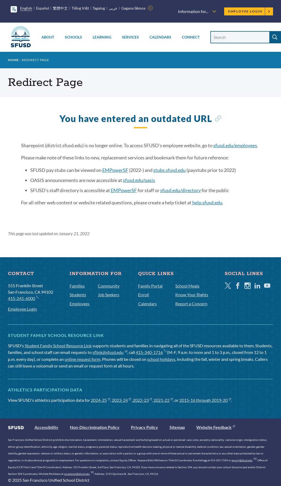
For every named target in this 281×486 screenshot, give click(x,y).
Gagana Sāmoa (133, 8)
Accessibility (46, 427)
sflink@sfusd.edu (109, 352)
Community (109, 285)
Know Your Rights (191, 294)
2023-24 (121, 400)
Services (130, 37)
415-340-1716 (151, 352)
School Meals (187, 285)
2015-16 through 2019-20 (205, 400)
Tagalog (99, 8)
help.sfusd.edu (207, 202)
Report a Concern (191, 303)
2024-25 (100, 400)
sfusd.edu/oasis (139, 180)
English (26, 8)
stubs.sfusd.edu (169, 170)
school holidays (161, 359)
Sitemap (177, 427)
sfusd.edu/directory (180, 190)
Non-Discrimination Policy (95, 427)
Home (13, 60)
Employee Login (249, 11)
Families (77, 285)
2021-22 (163, 400)
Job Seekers (108, 294)
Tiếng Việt (80, 8)
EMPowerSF (115, 170)
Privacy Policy (144, 427)
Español (42, 8)
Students (78, 294)
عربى (113, 8)
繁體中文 (60, 8)
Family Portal (150, 285)
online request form (82, 359)
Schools (73, 37)
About (47, 37)
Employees (80, 303)
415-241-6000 (23, 298)
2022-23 (142, 400)
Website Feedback (215, 427)
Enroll (143, 294)
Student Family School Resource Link (58, 345)
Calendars (160, 37)
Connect (191, 37)
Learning (102, 37)
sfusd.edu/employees (235, 145)
